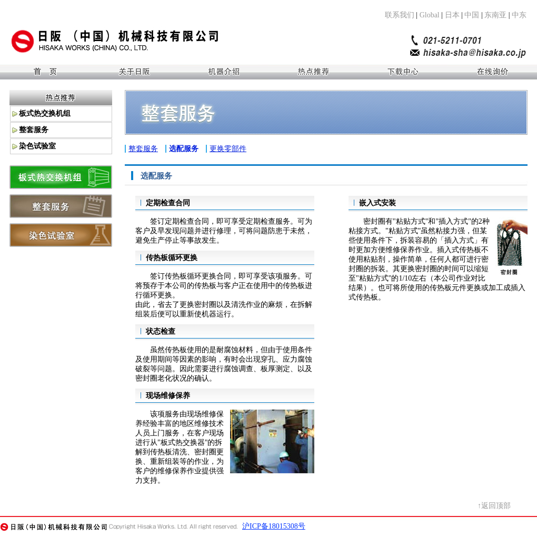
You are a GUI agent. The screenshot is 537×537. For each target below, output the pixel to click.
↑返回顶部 (494, 506)
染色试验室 (37, 146)
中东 (519, 15)
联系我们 (399, 15)
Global (430, 15)
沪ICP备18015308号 (273, 526)
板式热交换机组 (45, 113)
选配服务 (183, 149)
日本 (452, 15)
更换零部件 (228, 149)
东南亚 (495, 15)
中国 (471, 15)
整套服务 (143, 149)
